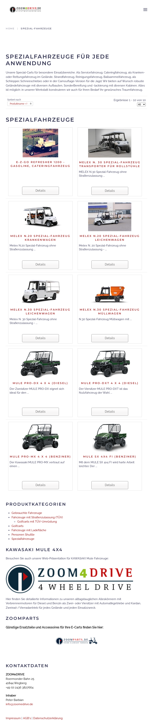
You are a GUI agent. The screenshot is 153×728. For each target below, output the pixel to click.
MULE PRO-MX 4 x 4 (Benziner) (40, 456)
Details (40, 190)
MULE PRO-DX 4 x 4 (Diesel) (40, 383)
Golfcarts (17, 526)
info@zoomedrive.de (19, 704)
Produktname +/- (19, 103)
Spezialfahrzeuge (23, 539)
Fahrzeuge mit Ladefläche (29, 530)
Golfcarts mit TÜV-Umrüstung (37, 521)
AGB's (27, 718)
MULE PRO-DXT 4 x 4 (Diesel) (110, 383)
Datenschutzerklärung (48, 718)
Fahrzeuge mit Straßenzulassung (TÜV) (37, 517)
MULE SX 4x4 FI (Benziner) (109, 456)
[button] (145, 9)
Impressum (13, 718)
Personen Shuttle (23, 534)
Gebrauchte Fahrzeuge (27, 513)
